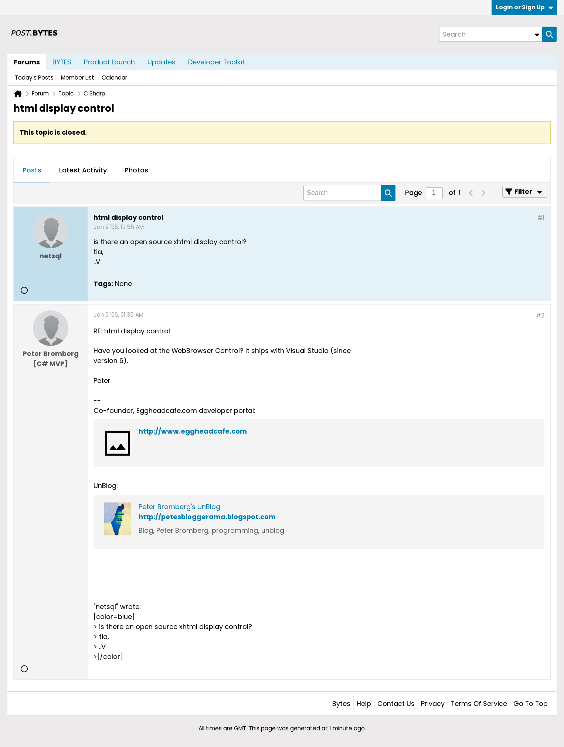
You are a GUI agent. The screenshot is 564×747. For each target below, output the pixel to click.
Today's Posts (34, 77)
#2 (540, 315)
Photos (136, 170)
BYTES (61, 62)
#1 (540, 218)
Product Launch (109, 62)
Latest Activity (83, 170)
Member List (77, 77)
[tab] (32, 170)
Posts (32, 170)
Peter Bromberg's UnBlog (179, 506)
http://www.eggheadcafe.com (193, 431)
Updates (161, 62)
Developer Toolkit (216, 62)
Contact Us (396, 703)
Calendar (114, 77)
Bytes (341, 703)
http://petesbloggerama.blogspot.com (207, 516)
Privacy (433, 703)
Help (364, 703)
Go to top (530, 703)
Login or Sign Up (524, 7)
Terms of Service (479, 703)
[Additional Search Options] (537, 34)
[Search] (490, 34)
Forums (27, 62)
